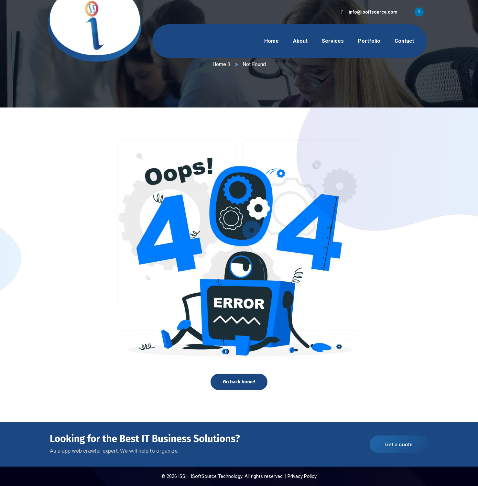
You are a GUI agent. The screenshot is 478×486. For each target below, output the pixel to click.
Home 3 (221, 64)
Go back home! (239, 382)
